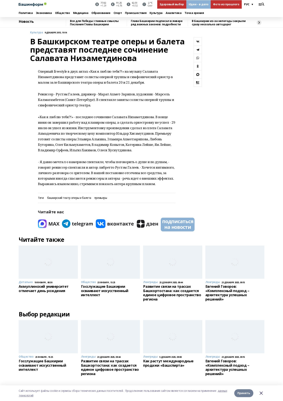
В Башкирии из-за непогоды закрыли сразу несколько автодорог (218, 22)
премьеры (100, 198)
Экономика (44, 13)
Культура (156, 13)
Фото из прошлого (226, 4)
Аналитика (173, 13)
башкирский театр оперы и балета (69, 198)
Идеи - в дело (199, 4)
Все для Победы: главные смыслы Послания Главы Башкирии (94, 22)
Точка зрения (194, 13)
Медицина (80, 13)
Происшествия (135, 13)
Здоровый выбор (172, 4)
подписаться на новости (177, 224)
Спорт (118, 13)
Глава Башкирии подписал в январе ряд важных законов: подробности (157, 22)
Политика (26, 13)
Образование (100, 13)
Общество (62, 13)
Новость (26, 21)
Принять (243, 393)
